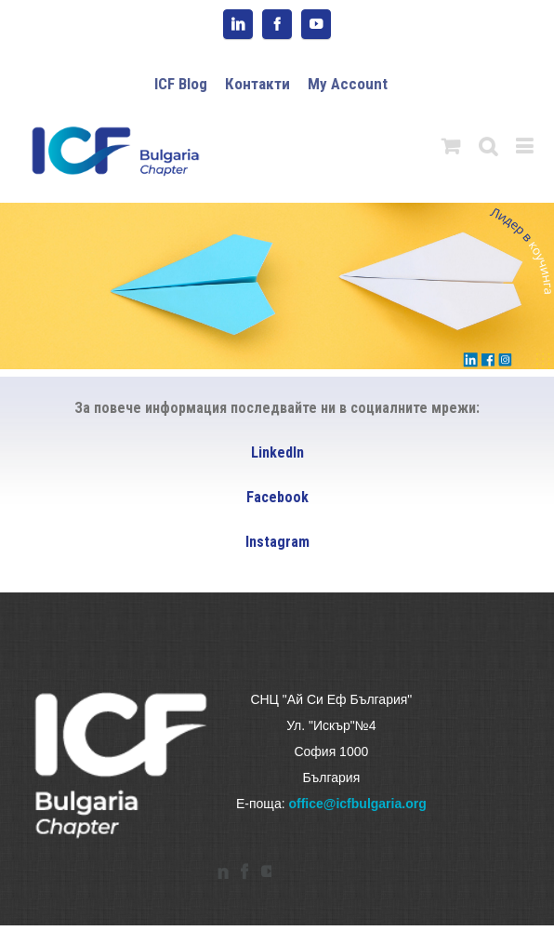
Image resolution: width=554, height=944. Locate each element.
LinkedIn (277, 452)
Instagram (277, 542)
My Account (348, 83)
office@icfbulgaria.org (357, 803)
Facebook (277, 497)
